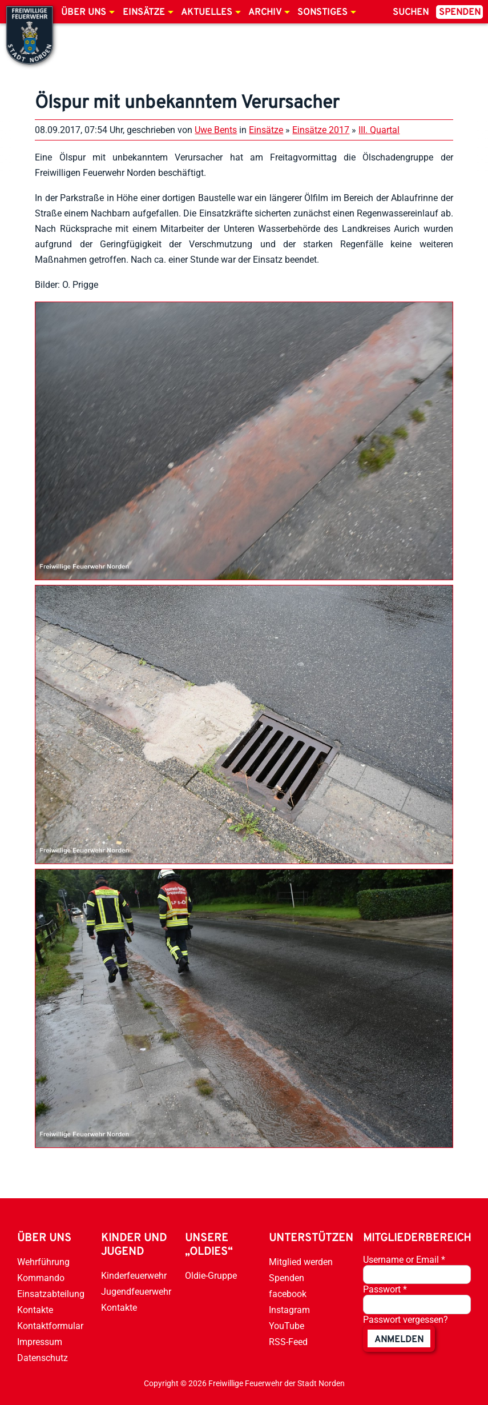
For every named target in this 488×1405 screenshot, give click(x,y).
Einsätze (144, 12)
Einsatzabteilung (50, 1293)
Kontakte (35, 1309)
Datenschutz (42, 1357)
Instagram (289, 1309)
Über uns (83, 12)
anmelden (399, 1340)
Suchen (411, 12)
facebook (287, 1293)
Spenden (460, 12)
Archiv (264, 12)
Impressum (39, 1341)
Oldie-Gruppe (211, 1275)
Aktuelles (206, 12)
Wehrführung (43, 1262)
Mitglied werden (301, 1262)
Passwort (385, 1289)
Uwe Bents (216, 130)
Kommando (40, 1277)
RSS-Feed (288, 1341)
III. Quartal (379, 130)
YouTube (286, 1325)
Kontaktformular (50, 1325)
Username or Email (404, 1259)
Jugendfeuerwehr (136, 1291)
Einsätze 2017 (320, 130)
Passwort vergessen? (405, 1319)
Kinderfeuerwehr (134, 1275)
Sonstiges (322, 12)
